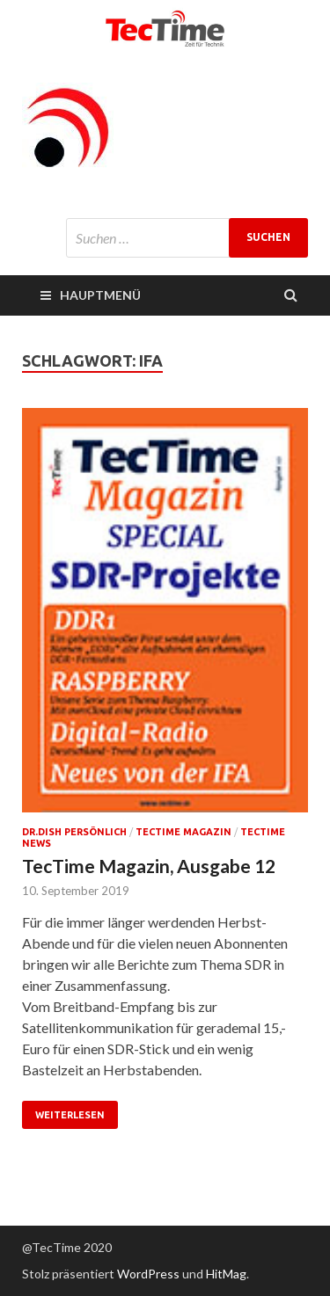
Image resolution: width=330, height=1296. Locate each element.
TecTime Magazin (183, 831)
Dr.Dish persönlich (74, 831)
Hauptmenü (100, 295)
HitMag (226, 1273)
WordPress (148, 1273)
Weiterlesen (70, 1115)
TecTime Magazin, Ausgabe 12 (148, 866)
